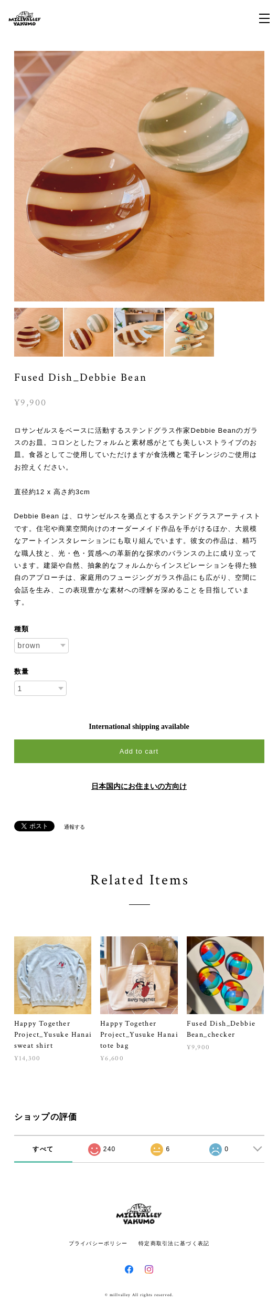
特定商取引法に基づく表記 (173, 1243)
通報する (74, 827)
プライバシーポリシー (98, 1243)
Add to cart (139, 751)
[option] (139, 176)
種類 (21, 629)
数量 (21, 671)
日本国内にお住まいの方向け (139, 786)
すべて (43, 1149)
